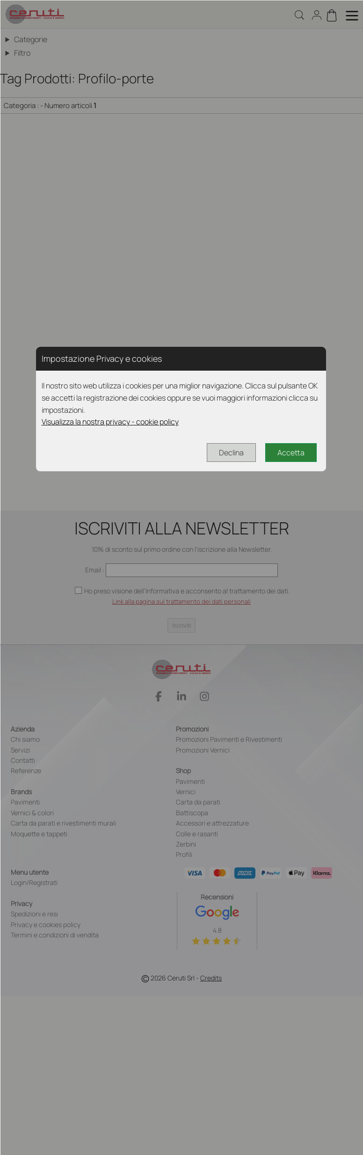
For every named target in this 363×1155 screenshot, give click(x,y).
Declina (231, 452)
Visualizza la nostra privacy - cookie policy (110, 422)
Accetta (291, 452)
